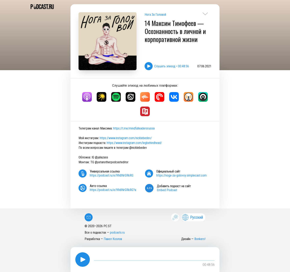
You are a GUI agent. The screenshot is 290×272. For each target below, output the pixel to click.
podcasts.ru (117, 232)
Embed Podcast (167, 190)
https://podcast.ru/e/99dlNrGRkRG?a (113, 190)
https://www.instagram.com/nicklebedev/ (126, 138)
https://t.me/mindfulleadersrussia (134, 128)
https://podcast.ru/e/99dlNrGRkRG (111, 175)
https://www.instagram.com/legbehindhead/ (134, 143)
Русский (192, 217)
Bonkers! (199, 239)
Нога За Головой (155, 14)
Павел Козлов (113, 239)
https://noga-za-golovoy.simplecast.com (181, 175)
